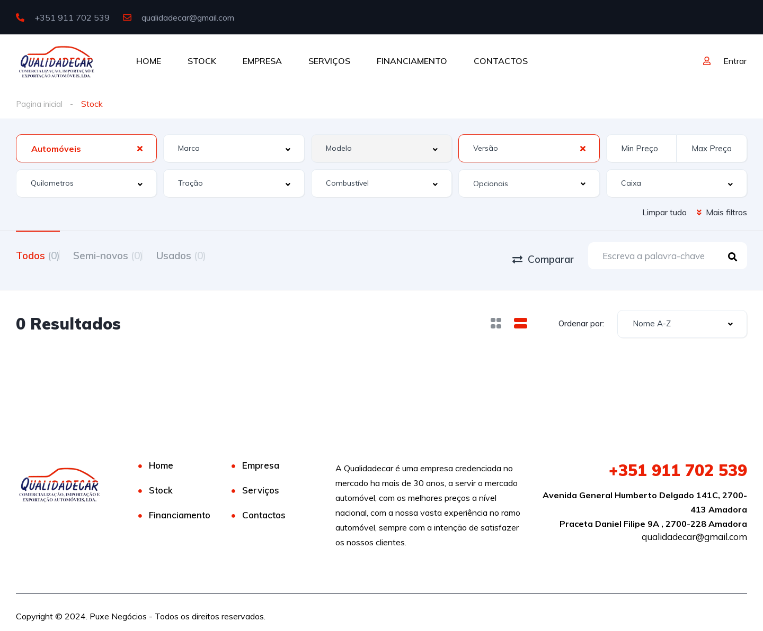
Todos (38, 254)
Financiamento (179, 507)
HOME (148, 61)
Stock (161, 482)
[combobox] (86, 148)
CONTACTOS (501, 61)
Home (161, 457)
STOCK (202, 61)
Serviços (260, 482)
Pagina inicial (40, 103)
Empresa (260, 457)
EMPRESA (262, 61)
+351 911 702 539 (63, 17)
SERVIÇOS (329, 61)
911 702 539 (678, 463)
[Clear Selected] (139, 148)
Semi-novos (121, 254)
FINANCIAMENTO (412, 61)
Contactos (264, 507)
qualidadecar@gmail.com (178, 17)
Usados (208, 254)
